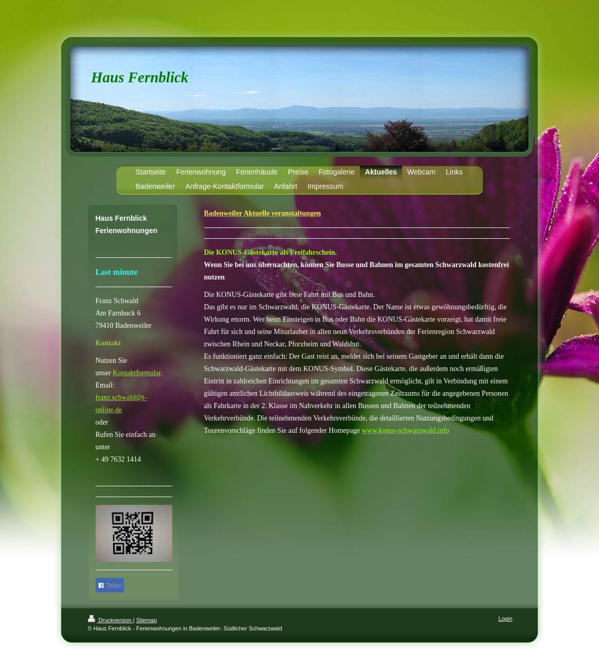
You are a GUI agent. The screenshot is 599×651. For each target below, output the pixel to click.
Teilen (110, 585)
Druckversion (110, 620)
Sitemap (146, 620)
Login (506, 618)
